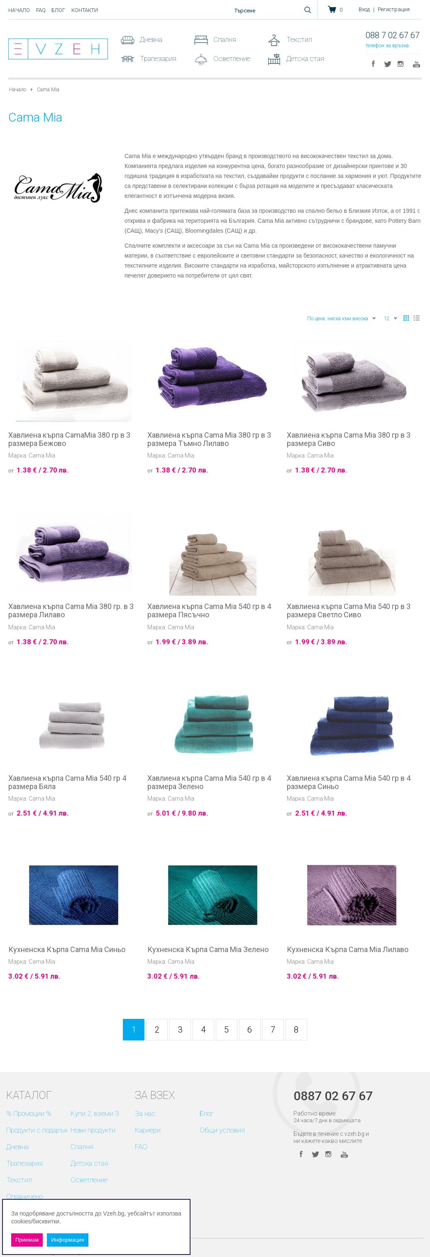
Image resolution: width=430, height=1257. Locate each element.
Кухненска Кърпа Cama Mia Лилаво (347, 949)
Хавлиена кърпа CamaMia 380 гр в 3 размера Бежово (69, 439)
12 (391, 318)
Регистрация (394, 9)
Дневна (150, 39)
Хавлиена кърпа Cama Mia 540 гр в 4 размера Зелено (209, 782)
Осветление (231, 58)
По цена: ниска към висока (341, 318)
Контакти (84, 10)
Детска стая (304, 58)
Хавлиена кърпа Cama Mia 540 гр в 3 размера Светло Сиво (348, 610)
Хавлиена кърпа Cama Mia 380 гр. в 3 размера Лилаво (71, 610)
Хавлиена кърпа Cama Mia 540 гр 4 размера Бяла (67, 782)
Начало (19, 10)
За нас (145, 1113)
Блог (58, 10)
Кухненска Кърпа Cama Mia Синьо (66, 949)
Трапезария (157, 58)
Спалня (224, 39)
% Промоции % (28, 1113)
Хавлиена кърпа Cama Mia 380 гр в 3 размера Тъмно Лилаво (209, 439)
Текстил (298, 39)
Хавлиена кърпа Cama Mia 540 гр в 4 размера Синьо (348, 782)
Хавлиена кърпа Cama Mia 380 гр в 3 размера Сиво (348, 439)
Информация (67, 1240)
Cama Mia (42, 455)
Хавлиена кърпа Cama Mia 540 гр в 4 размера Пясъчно (209, 610)
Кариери (148, 1130)
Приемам (27, 1240)
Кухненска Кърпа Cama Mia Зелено (208, 949)
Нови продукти (93, 1130)
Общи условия (222, 1130)
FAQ (41, 10)
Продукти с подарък (37, 1130)
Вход (364, 9)
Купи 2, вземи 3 (95, 1113)
